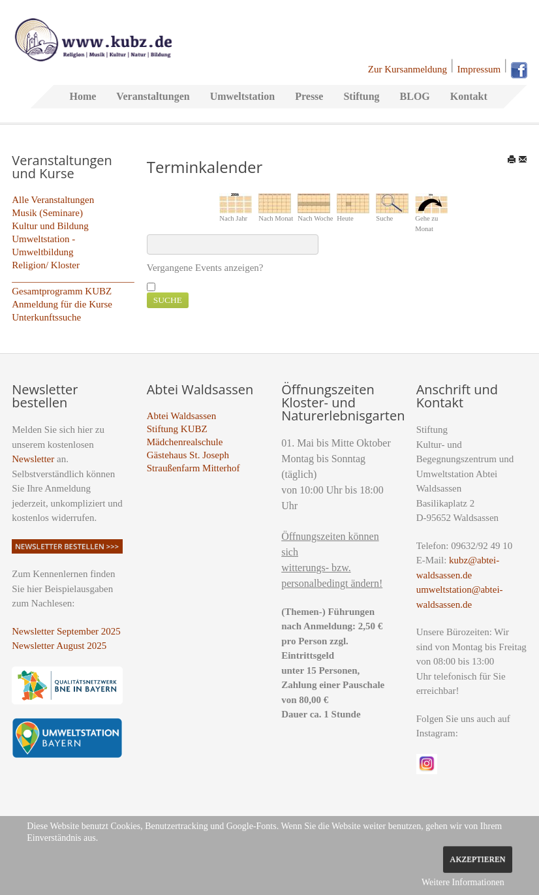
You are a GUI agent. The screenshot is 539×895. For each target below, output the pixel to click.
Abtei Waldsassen (181, 416)
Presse (309, 96)
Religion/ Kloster (46, 265)
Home (82, 96)
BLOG (415, 96)
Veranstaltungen (152, 96)
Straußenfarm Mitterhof (193, 468)
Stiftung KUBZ (177, 429)
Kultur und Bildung (50, 226)
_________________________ (73, 278)
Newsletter (33, 459)
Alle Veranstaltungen (53, 200)
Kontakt (468, 96)
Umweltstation (242, 96)
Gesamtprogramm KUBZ (62, 291)
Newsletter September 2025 (66, 631)
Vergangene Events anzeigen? (205, 267)
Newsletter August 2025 (59, 645)
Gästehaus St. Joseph (188, 455)
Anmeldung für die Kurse (62, 304)
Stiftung (361, 96)
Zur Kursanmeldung (407, 69)
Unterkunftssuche (46, 317)
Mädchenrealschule (185, 442)
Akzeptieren (477, 859)
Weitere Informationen (463, 882)
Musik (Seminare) (47, 213)
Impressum (479, 69)
